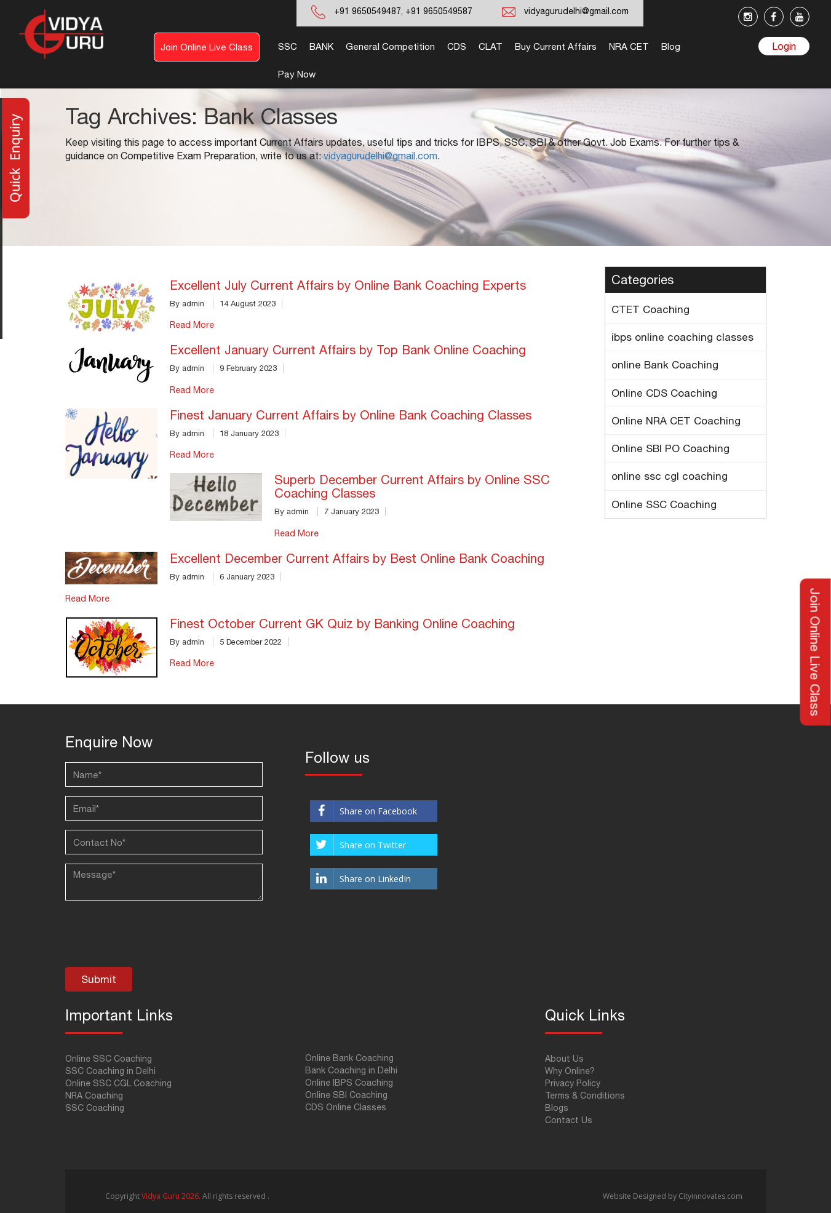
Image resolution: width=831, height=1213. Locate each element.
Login (784, 46)
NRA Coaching (94, 1095)
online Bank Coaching (664, 365)
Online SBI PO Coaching (670, 448)
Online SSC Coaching (664, 504)
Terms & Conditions (585, 1095)
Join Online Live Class (207, 47)
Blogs (556, 1108)
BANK (321, 46)
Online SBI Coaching (346, 1095)
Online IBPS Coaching (349, 1083)
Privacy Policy (572, 1083)
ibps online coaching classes (682, 337)
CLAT (491, 46)
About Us (564, 1059)
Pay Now (297, 74)
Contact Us (568, 1120)
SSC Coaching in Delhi (110, 1071)
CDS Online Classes (345, 1107)
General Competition (390, 46)
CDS (456, 46)
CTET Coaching (650, 309)
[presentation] (158, 937)
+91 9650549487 (367, 11)
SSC (287, 46)
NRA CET (629, 46)
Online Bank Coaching (349, 1058)
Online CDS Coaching (664, 393)
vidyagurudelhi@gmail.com (576, 11)
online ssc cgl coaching (669, 476)
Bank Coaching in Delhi (351, 1070)
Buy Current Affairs (556, 46)
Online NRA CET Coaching (676, 421)
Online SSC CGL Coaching (118, 1083)
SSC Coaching (94, 1108)
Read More (192, 325)
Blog (670, 46)
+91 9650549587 (437, 11)
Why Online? (570, 1071)
